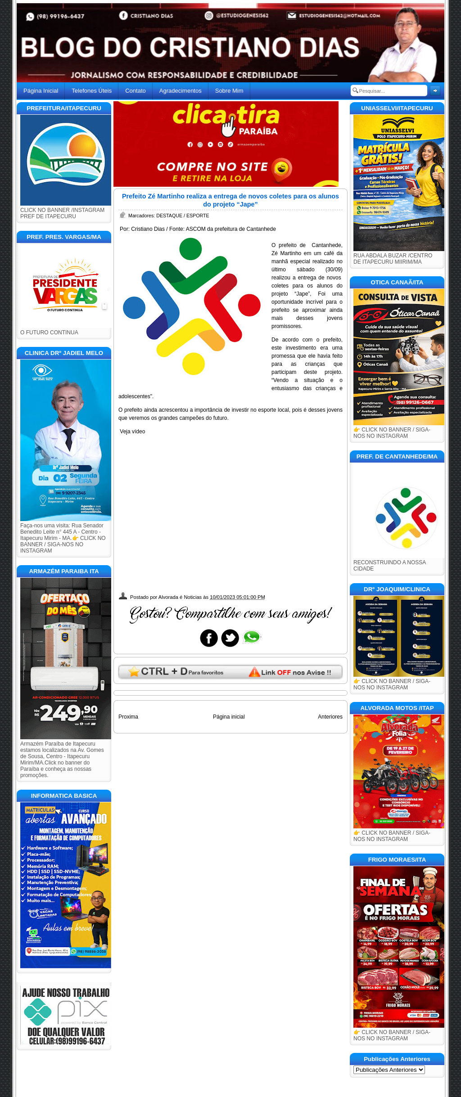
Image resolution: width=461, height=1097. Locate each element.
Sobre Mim (229, 90)
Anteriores (330, 717)
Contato (135, 90)
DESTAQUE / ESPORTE (182, 215)
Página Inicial (40, 90)
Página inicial (229, 717)
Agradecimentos (180, 90)
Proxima (128, 717)
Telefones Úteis (92, 90)
